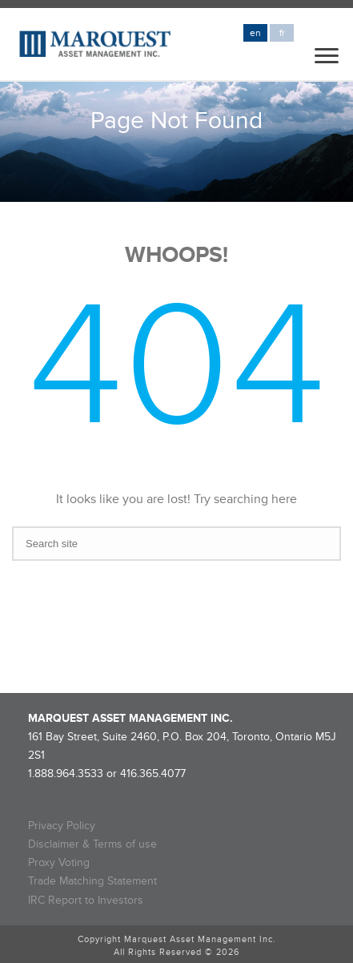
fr (282, 33)
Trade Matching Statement (92, 881)
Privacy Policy (61, 825)
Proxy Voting (59, 862)
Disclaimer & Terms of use (92, 844)
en (255, 33)
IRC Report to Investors (85, 900)
